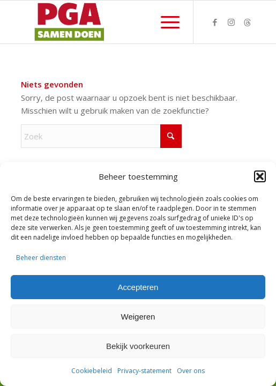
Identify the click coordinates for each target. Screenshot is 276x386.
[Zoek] (101, 136)
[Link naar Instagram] (231, 22)
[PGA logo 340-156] (114, 22)
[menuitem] (165, 22)
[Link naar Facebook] (215, 22)
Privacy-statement (144, 370)
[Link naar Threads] (247, 22)
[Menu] (165, 22)
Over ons (191, 370)
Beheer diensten (41, 257)
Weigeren (138, 316)
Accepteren (138, 287)
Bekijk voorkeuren (138, 346)
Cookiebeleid (91, 370)
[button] (260, 176)
